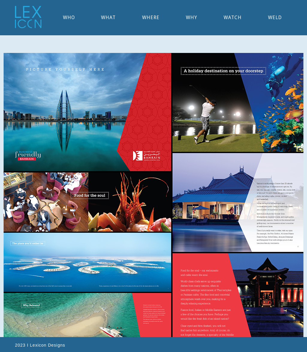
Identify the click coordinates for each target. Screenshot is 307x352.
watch (233, 17)
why (191, 17)
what (108, 17)
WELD (275, 17)
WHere (150, 17)
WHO (69, 17)
